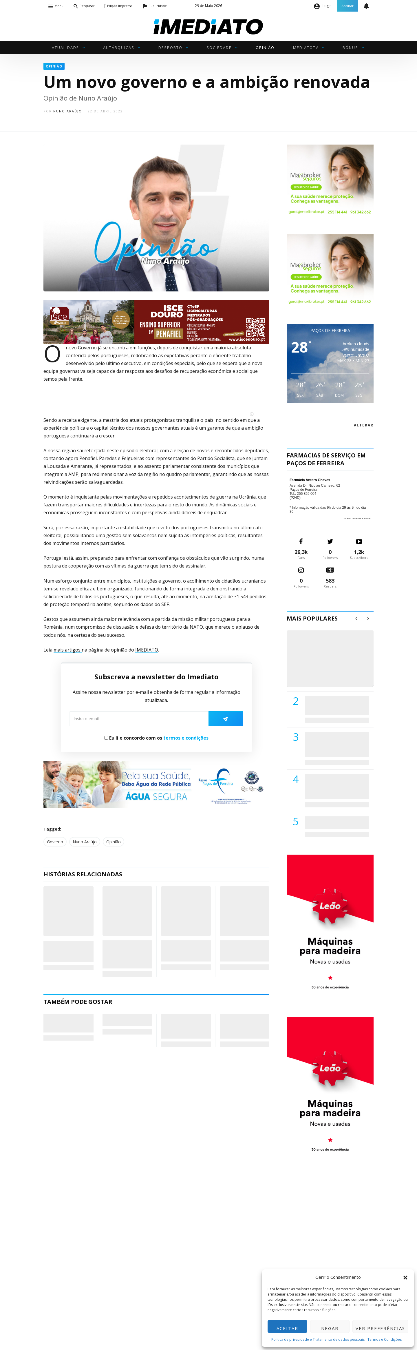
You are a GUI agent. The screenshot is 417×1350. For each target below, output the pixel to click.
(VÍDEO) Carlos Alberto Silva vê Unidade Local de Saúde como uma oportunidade (337, 664)
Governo (55, 841)
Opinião (113, 841)
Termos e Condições (384, 1339)
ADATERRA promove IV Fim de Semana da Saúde (335, 822)
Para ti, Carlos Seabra (119, 1019)
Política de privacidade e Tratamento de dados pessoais (318, 1339)
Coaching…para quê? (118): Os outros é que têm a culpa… (125, 954)
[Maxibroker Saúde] (330, 180)
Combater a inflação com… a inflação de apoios (243, 951)
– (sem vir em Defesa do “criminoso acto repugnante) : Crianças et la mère (185, 1026)
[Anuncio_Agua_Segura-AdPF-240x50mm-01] (156, 784)
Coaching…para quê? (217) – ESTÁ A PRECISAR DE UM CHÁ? (244, 1026)
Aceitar (287, 1328)
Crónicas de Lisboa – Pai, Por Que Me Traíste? (67, 951)
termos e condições (186, 738)
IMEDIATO (146, 650)
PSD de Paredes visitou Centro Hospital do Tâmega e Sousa (331, 705)
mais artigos (68, 650)
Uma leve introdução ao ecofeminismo (179, 951)
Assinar (347, 5)
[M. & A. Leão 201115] (330, 926)
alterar (364, 425)
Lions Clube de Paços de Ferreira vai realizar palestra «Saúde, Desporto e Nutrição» (336, 744)
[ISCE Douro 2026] (156, 321)
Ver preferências (380, 1328)
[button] (405, 1277)
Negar (330, 1328)
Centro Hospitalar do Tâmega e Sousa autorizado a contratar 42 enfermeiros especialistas (335, 786)
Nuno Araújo (67, 111)
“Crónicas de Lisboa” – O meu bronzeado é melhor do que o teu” (68, 1022)
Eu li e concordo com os (156, 738)
